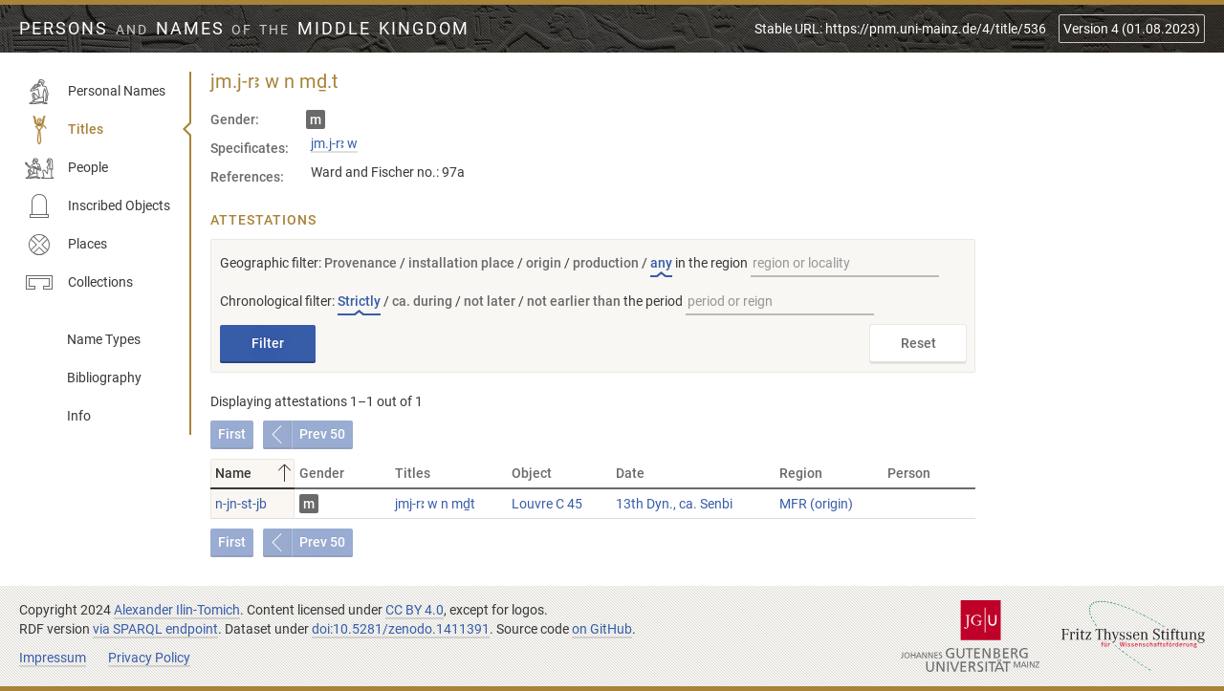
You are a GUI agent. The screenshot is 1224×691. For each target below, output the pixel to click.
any (661, 262)
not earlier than (574, 301)
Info (79, 415)
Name (255, 473)
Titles (64, 130)
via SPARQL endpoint (155, 629)
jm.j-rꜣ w (334, 143)
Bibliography (104, 377)
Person (908, 473)
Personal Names (95, 91)
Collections (79, 283)
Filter (267, 343)
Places (66, 244)
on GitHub (602, 629)
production (606, 262)
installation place (461, 262)
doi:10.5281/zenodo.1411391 (401, 629)
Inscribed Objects (97, 206)
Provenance (360, 262)
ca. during (422, 301)
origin (543, 262)
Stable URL (900, 28)
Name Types (104, 339)
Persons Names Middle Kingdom (244, 28)
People (66, 168)
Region (800, 473)
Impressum (52, 657)
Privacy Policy (149, 657)
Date (630, 473)
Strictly (359, 301)
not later (489, 301)
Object (532, 473)
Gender (321, 473)
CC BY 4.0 (414, 609)
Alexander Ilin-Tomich (177, 609)
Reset (918, 343)
